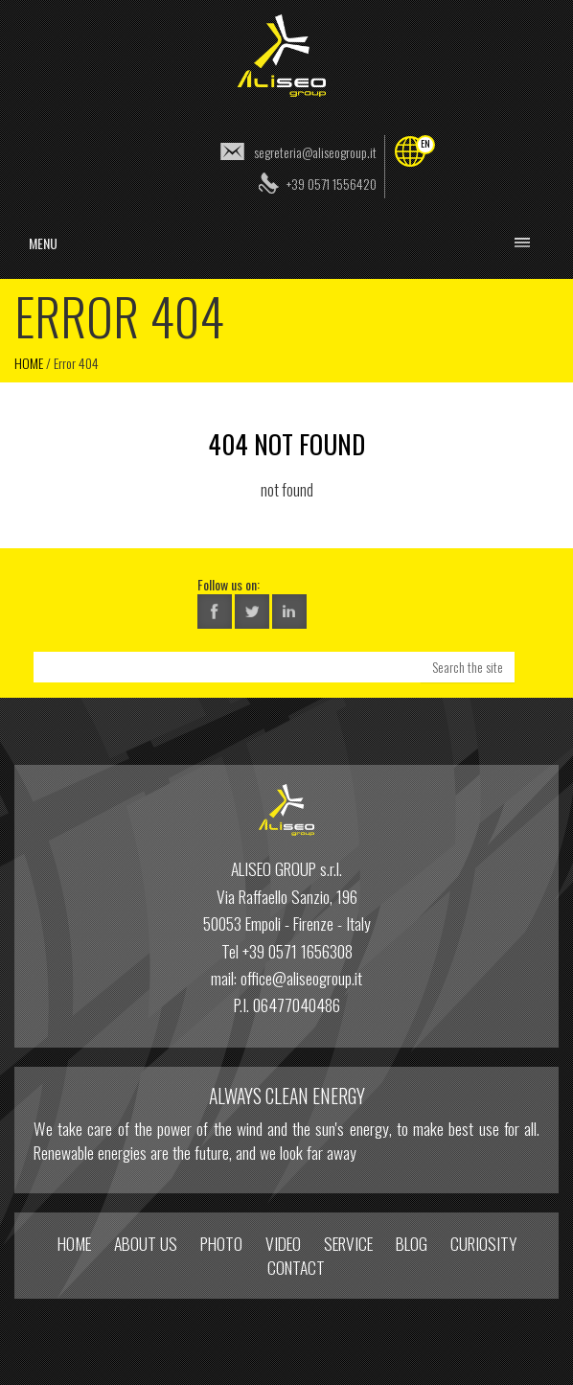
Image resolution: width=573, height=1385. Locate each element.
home (74, 1243)
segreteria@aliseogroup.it (315, 152)
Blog (411, 1243)
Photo (221, 1243)
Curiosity (483, 1243)
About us (145, 1243)
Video (283, 1243)
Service (348, 1243)
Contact (296, 1267)
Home (28, 363)
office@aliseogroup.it (301, 977)
